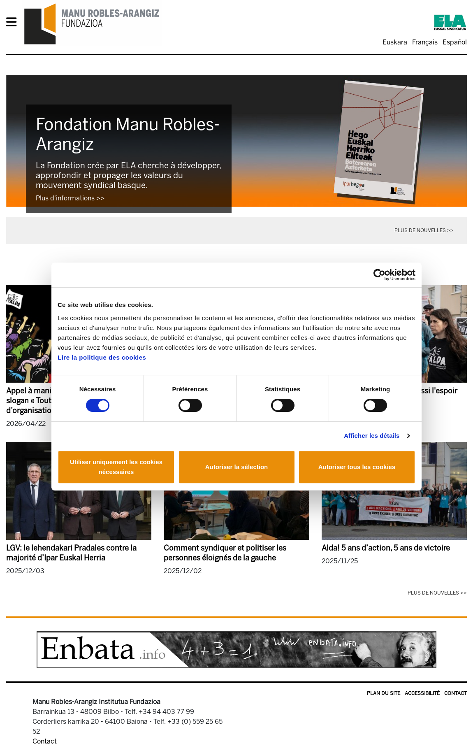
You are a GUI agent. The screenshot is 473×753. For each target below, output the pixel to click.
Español (455, 42)
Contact (455, 693)
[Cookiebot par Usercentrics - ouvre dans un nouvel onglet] (379, 275)
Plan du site (383, 693)
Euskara (395, 42)
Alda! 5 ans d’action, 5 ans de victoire (386, 548)
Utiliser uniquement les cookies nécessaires (116, 466)
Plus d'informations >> (70, 198)
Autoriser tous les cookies (357, 466)
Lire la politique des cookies (102, 357)
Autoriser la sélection (236, 466)
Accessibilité (422, 693)
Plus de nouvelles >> (424, 230)
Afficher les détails (371, 435)
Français (425, 42)
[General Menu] (13, 23)
